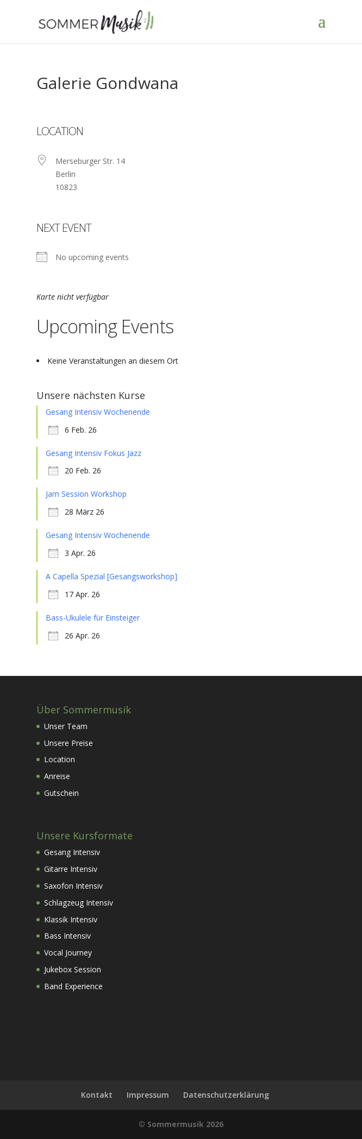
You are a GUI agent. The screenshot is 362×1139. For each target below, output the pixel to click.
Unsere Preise (68, 743)
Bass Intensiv (67, 936)
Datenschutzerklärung (226, 1095)
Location (59, 759)
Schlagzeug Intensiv (78, 902)
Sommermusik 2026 (185, 1124)
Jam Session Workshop (86, 494)
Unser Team (66, 726)
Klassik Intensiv (70, 919)
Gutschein (61, 793)
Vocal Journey (68, 952)
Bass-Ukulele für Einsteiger (93, 617)
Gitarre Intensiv (70, 869)
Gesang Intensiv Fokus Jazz (93, 453)
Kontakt (97, 1095)
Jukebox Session (72, 969)
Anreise (57, 776)
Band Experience (73, 986)
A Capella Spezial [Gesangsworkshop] (111, 576)
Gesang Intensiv (72, 852)
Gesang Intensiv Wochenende (98, 412)
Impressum (148, 1095)
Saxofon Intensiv (73, 886)
